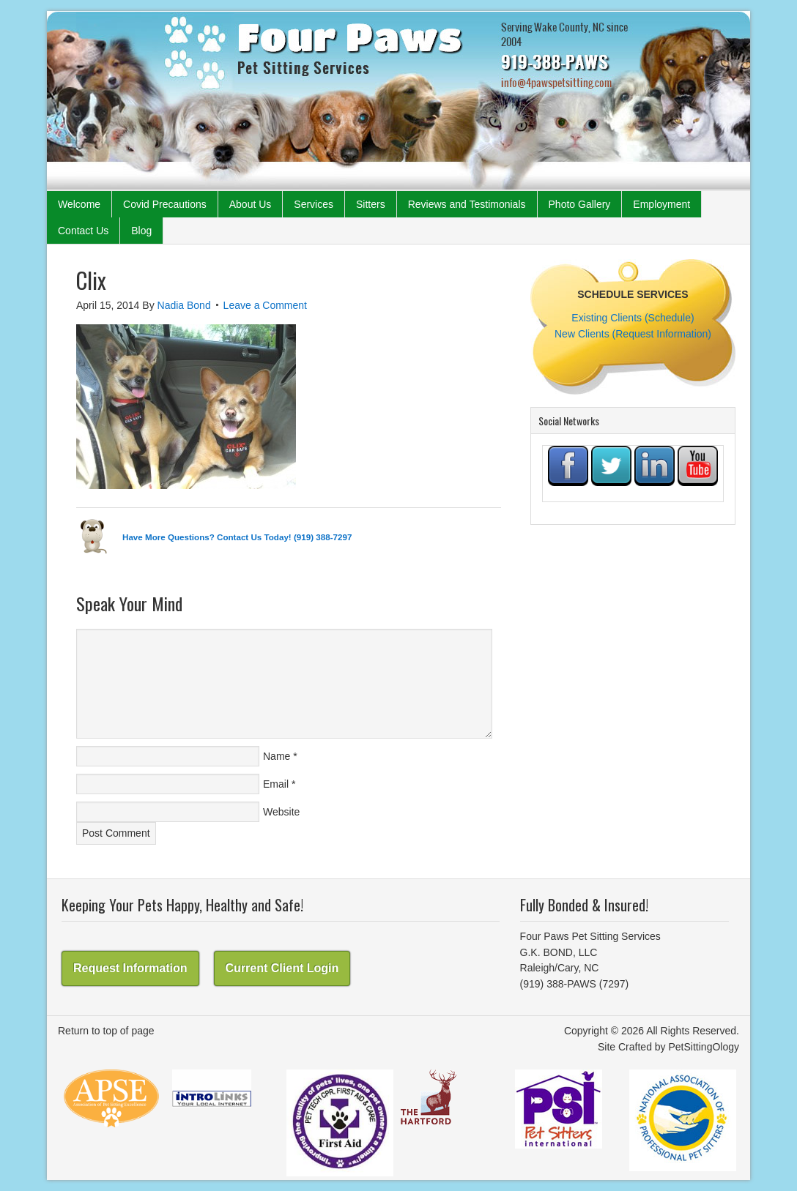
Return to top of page (106, 1031)
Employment (661, 204)
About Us (250, 204)
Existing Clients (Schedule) (632, 318)
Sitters (370, 204)
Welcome (79, 204)
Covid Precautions (165, 204)
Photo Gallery (580, 204)
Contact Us (83, 230)
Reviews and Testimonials (467, 204)
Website (281, 812)
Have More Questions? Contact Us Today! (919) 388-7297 (237, 537)
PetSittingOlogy (704, 1047)
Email (276, 784)
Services (313, 204)
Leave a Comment (265, 305)
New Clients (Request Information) (633, 334)
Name (276, 756)
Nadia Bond (184, 305)
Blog (141, 230)
